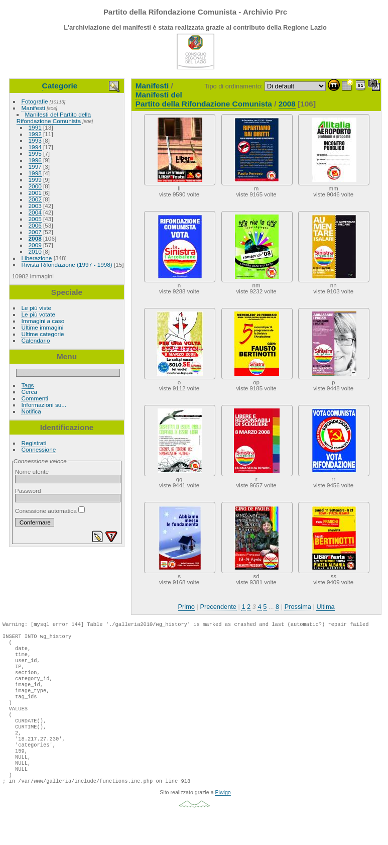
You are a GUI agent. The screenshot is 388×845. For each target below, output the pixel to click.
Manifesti (33, 107)
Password (28, 490)
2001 (35, 192)
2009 (35, 245)
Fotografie (35, 101)
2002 (35, 199)
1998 (35, 173)
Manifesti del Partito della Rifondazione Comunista (54, 117)
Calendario (36, 340)
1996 (35, 160)
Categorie (60, 85)
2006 (35, 225)
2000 (35, 186)
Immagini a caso (43, 321)
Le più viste (37, 307)
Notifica (31, 411)
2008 (35, 238)
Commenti (35, 398)
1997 (35, 166)
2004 (35, 212)
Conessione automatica (50, 510)
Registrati (34, 443)
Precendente (218, 606)
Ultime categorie (43, 334)
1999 (35, 179)
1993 (35, 140)
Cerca (29, 391)
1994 (35, 147)
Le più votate (38, 314)
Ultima (325, 606)
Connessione (39, 449)
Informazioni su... (44, 404)
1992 (35, 134)
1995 (35, 153)
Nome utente (32, 471)
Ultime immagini (43, 327)
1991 (35, 127)
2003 (35, 205)
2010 (35, 251)
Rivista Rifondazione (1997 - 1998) (67, 264)
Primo (186, 606)
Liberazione (37, 258)
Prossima (298, 606)
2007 (35, 232)
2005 (35, 219)
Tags (28, 385)
